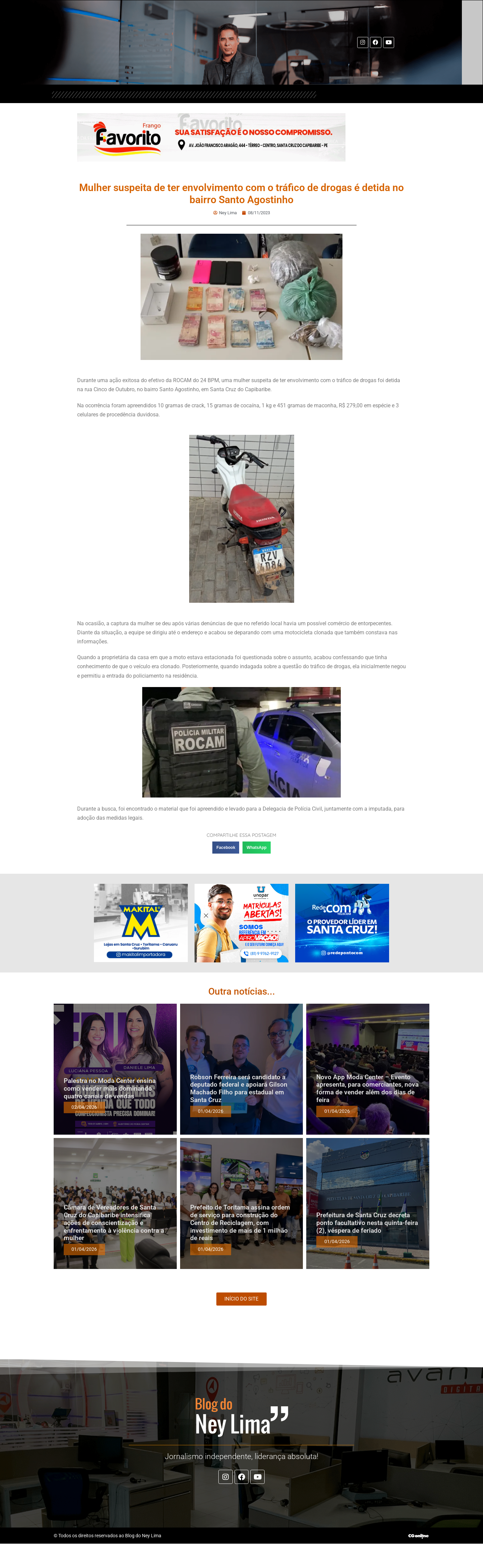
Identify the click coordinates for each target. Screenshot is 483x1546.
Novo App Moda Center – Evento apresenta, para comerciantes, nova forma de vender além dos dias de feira (367, 1088)
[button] (225, 848)
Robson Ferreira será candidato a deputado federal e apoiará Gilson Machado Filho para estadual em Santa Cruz (238, 1088)
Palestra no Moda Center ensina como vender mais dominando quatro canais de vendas (110, 1088)
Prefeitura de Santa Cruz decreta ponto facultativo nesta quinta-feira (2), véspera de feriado (367, 1222)
